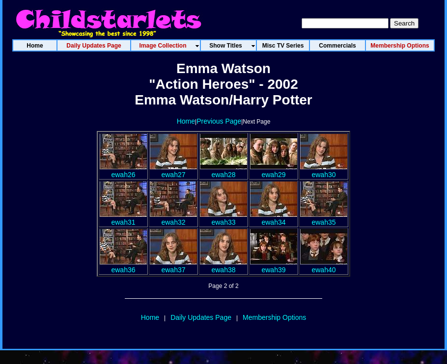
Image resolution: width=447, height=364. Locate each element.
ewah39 (273, 266)
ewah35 (323, 218)
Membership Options (274, 317)
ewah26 (123, 171)
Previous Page (218, 121)
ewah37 (173, 266)
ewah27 (173, 171)
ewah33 (223, 218)
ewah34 (273, 218)
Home (186, 121)
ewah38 (223, 266)
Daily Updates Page (200, 317)
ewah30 (323, 171)
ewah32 (173, 218)
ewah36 (123, 266)
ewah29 (273, 171)
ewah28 (223, 171)
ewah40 (323, 266)
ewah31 (123, 218)
